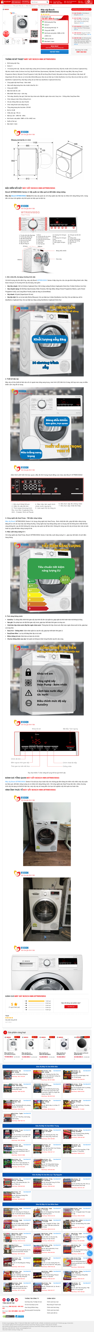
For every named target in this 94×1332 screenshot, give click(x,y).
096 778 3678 (77, 13)
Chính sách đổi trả (52, 1313)
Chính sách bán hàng (53, 1307)
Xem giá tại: (25, 2)
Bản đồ (81, 14)
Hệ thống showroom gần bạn (80, 9)
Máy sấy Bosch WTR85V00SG (15, 781)
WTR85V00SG (42, 280)
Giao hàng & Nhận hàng (31, 1307)
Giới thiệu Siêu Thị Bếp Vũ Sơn (33, 1302)
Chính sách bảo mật (52, 1302)
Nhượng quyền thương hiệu (32, 1310)
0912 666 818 (77, 26)
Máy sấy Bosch (10, 521)
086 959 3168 (77, 38)
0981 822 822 (77, 33)
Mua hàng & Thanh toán (54, 1304)
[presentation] (4, 23)
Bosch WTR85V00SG (18, 196)
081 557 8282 (77, 18)
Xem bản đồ (27, 1070)
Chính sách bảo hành (53, 1310)
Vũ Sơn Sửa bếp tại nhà (31, 1304)
